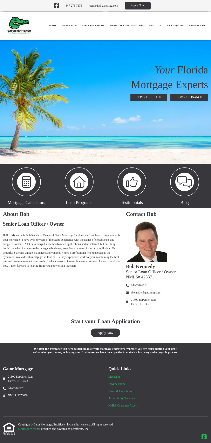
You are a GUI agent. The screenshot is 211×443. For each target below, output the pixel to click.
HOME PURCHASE (149, 97)
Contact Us (197, 25)
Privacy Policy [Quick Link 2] (116, 383)
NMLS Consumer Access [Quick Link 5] (123, 405)
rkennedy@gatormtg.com (103, 5)
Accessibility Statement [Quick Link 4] (122, 398)
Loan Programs (93, 25)
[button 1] (26, 186)
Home (53, 25)
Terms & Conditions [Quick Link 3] (120, 391)
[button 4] (184, 186)
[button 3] (131, 186)
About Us (155, 25)
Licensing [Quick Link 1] (114, 376)
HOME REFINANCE (189, 97)
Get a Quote (175, 25)
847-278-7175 (74, 5)
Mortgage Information (127, 25)
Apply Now (137, 5)
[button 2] (79, 186)
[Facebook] (56, 5)
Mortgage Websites (29, 428)
